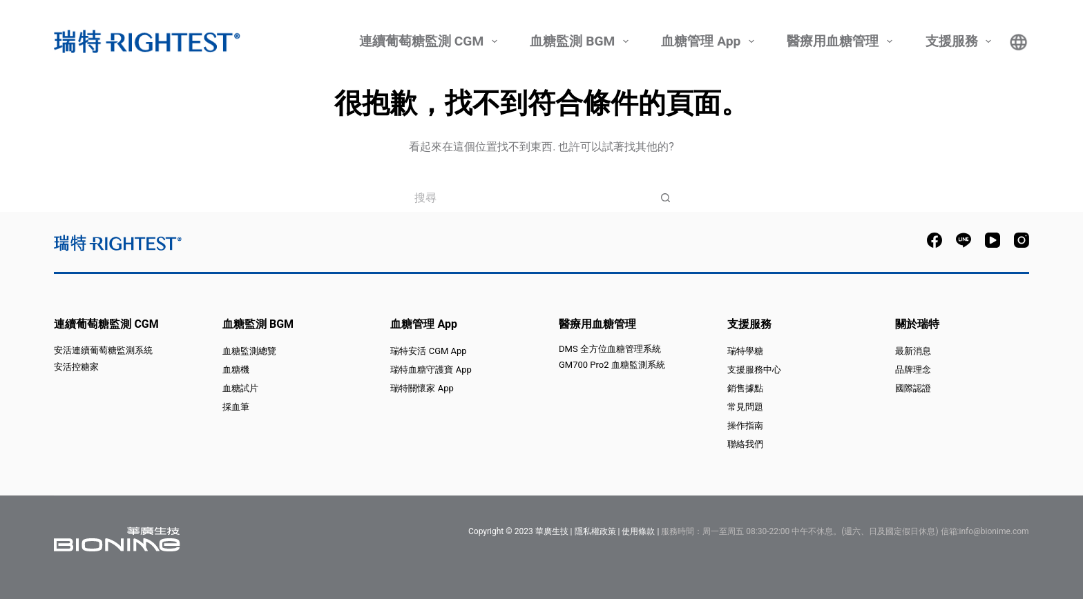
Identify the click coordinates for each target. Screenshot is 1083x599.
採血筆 (235, 407)
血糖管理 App (709, 41)
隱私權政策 (595, 531)
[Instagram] (1021, 240)
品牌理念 (913, 369)
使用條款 (638, 531)
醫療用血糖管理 (841, 41)
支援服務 (960, 41)
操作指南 (745, 425)
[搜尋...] (527, 197)
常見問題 (745, 407)
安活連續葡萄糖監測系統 (103, 350)
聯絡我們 (745, 444)
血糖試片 (240, 388)
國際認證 (913, 388)
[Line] (963, 240)
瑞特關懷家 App (421, 388)
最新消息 (913, 351)
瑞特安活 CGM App (428, 351)
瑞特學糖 (745, 351)
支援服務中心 (754, 369)
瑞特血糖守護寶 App (430, 369)
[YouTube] (992, 240)
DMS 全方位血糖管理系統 (610, 349)
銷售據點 (745, 388)
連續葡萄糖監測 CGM (430, 41)
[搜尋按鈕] (666, 197)
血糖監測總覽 (249, 351)
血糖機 (235, 369)
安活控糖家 (76, 367)
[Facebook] (934, 240)
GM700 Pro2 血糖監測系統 (612, 365)
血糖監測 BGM (581, 41)
